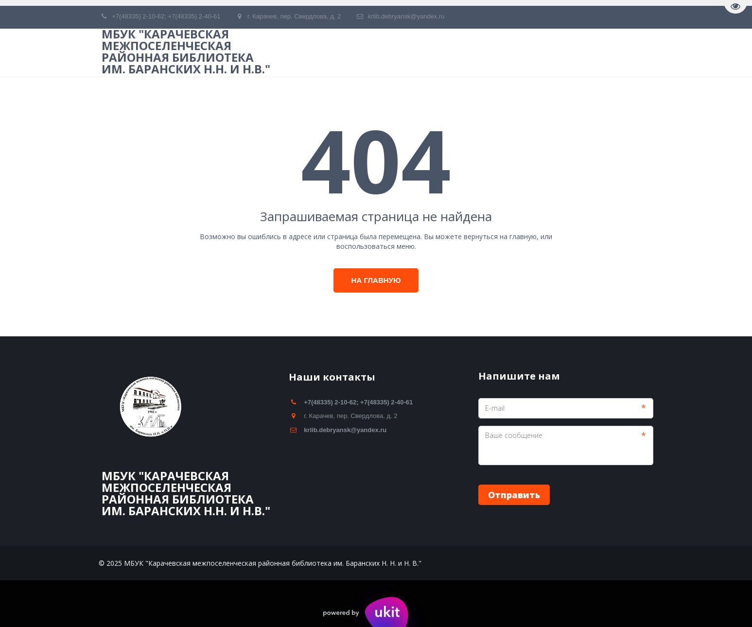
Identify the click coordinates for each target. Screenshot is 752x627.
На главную (376, 280)
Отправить (514, 495)
